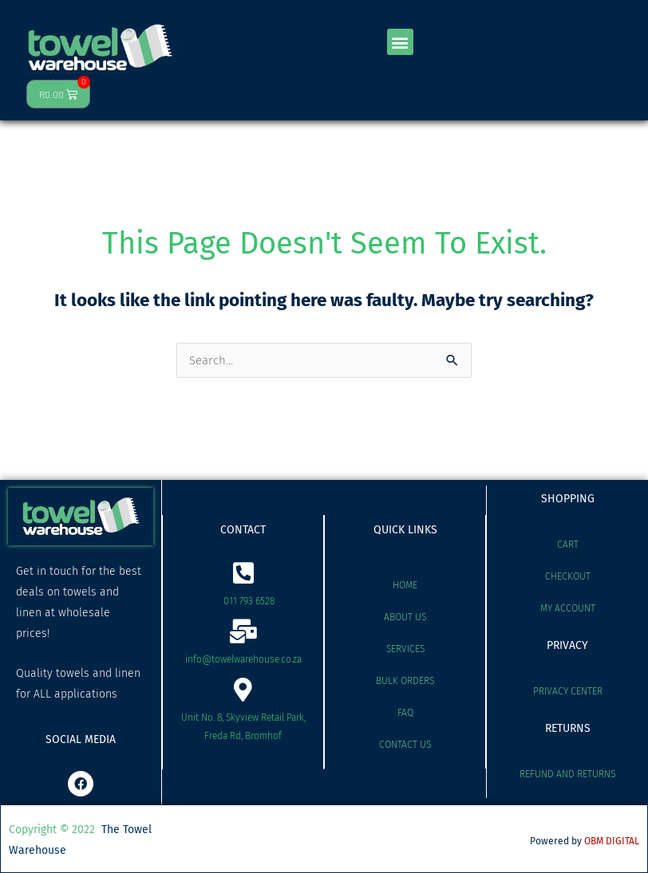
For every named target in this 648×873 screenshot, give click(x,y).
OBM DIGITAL (611, 841)
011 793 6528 (249, 601)
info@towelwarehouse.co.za (243, 659)
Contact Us (405, 744)
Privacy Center (568, 691)
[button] (400, 42)
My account (567, 608)
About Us (405, 617)
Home (405, 585)
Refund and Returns (567, 774)
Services (405, 649)
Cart (568, 544)
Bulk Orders (405, 680)
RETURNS (568, 728)
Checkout (568, 576)
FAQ (405, 712)
